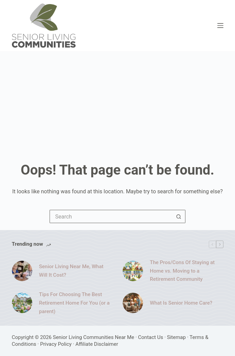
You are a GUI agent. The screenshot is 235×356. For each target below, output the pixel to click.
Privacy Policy (56, 344)
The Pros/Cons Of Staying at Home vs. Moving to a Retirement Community (182, 270)
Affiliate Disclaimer (96, 344)
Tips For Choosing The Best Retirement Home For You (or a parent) (74, 302)
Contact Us (150, 337)
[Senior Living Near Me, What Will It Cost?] (22, 271)
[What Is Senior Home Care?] (133, 303)
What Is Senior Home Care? (181, 303)
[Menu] (220, 25)
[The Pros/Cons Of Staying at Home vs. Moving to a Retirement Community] (133, 271)
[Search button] (179, 216)
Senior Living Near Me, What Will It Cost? (71, 270)
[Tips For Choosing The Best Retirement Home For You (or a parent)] (22, 303)
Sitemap (176, 337)
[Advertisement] (117, 102)
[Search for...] (110, 216)
